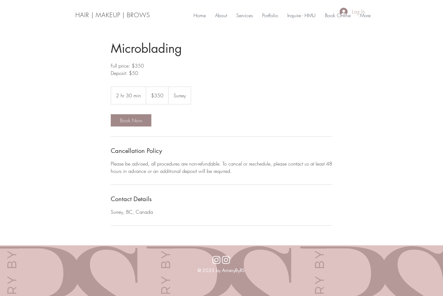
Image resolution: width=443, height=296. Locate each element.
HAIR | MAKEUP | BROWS (112, 15)
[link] (131, 120)
